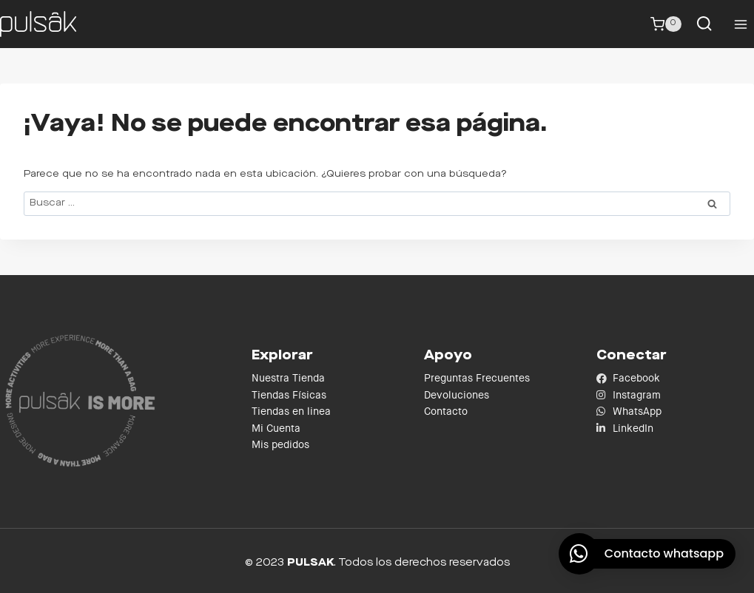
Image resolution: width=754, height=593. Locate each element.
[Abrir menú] (740, 24)
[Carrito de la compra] (665, 24)
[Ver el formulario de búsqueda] (704, 24)
